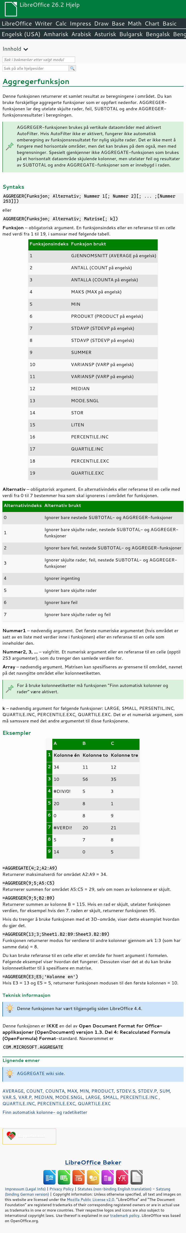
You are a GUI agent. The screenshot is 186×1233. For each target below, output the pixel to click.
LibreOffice (16, 23)
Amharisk (55, 34)
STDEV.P (147, 1091)
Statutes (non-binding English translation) (114, 1188)
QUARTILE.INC (18, 1103)
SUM (164, 1091)
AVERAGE (13, 1091)
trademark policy (124, 1215)
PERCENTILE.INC (139, 1097)
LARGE (92, 1097)
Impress (80, 23)
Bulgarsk (131, 34)
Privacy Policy (61, 1188)
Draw (101, 23)
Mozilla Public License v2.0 (90, 1199)
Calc (61, 23)
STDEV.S (125, 1091)
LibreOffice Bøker (93, 1162)
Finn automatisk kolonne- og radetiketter (44, 1112)
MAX (72, 1091)
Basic (169, 23)
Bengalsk (158, 34)
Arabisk (81, 34)
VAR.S (9, 1097)
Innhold (11, 48)
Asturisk (105, 34)
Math (135, 23)
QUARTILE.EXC (94, 1103)
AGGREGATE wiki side (40, 1073)
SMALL (110, 1097)
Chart (151, 23)
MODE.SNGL (69, 1097)
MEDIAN (43, 1097)
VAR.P (24, 1097)
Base (118, 23)
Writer (43, 23)
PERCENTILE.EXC (56, 1103)
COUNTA (55, 1091)
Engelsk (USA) (20, 34)
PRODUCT (102, 1091)
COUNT (34, 1091)
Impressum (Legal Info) (25, 1188)
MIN (84, 1091)
